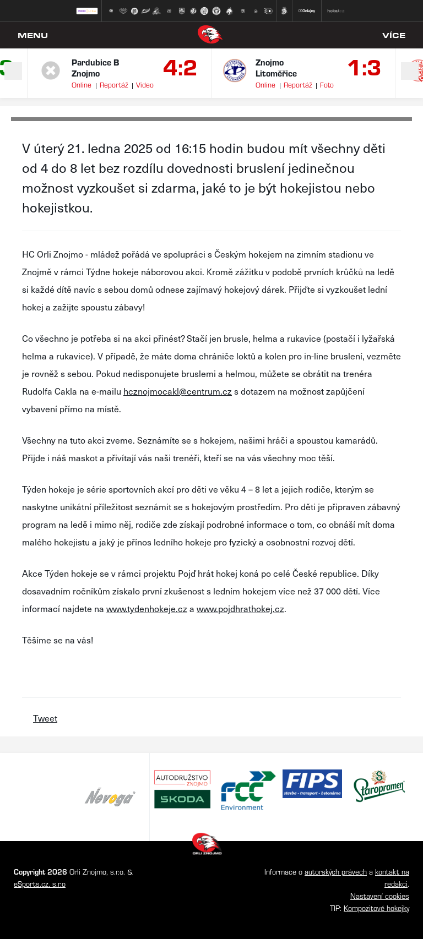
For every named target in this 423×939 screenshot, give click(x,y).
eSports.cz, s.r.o (40, 883)
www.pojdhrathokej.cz (240, 608)
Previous (13, 71)
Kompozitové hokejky (376, 908)
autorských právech (336, 871)
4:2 (180, 66)
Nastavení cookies (379, 896)
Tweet (45, 717)
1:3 (364, 66)
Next (410, 71)
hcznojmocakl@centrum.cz (177, 390)
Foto (327, 84)
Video (145, 84)
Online (81, 84)
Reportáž (114, 84)
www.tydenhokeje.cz (146, 608)
